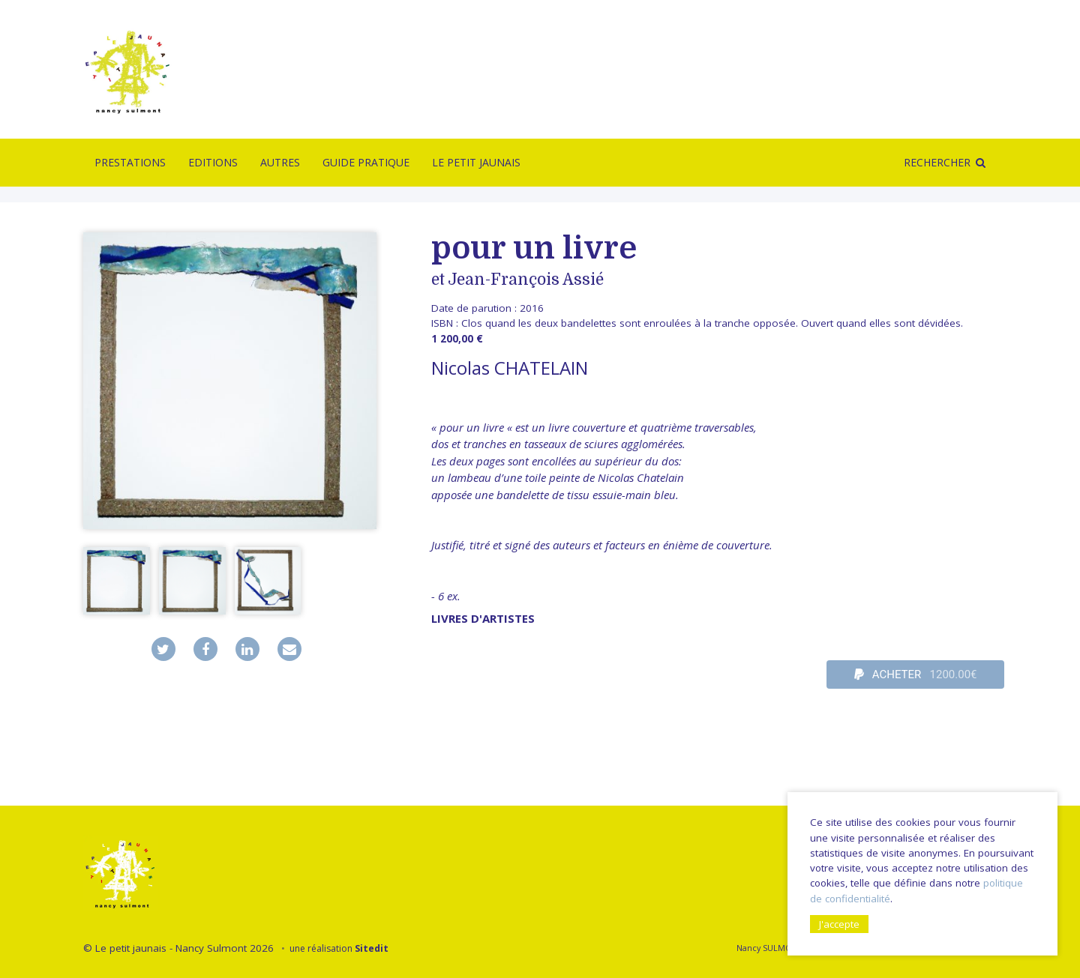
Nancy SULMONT (769, 947)
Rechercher (937, 162)
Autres (280, 162)
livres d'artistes (483, 618)
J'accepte (839, 924)
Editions (213, 162)
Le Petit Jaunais (476, 162)
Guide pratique (366, 162)
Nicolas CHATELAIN (509, 367)
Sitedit (371, 948)
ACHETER (915, 674)
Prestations (130, 162)
